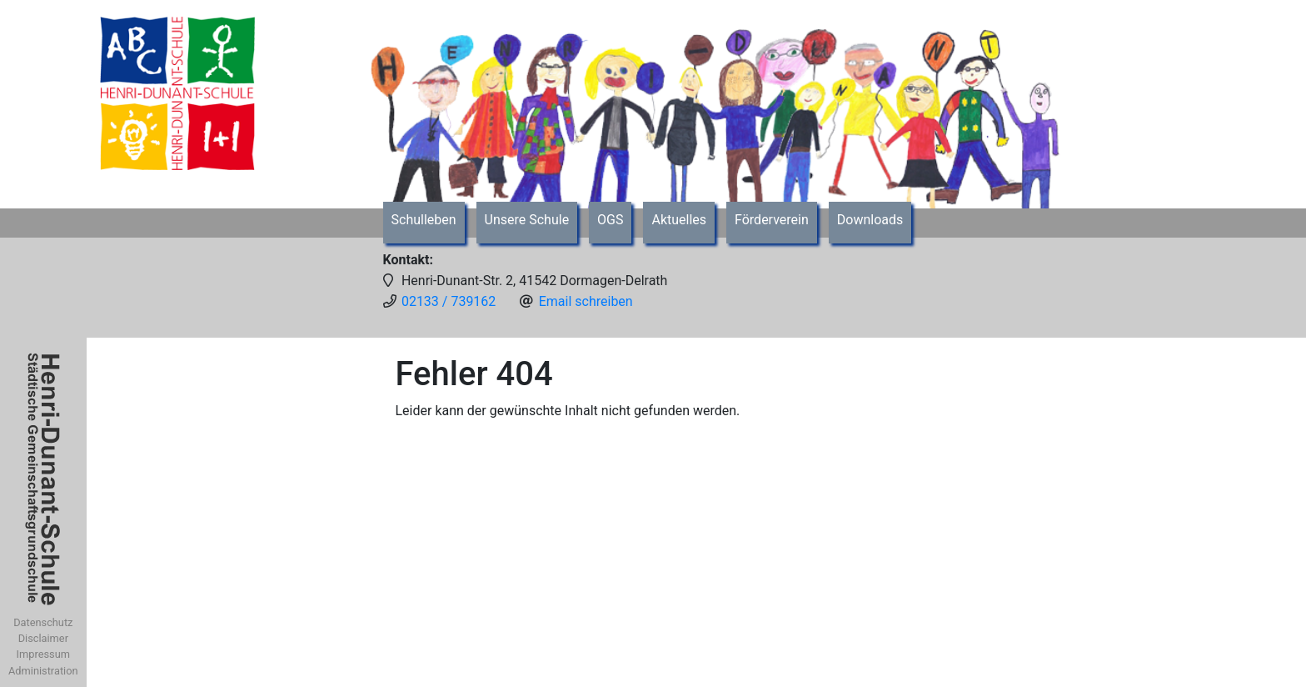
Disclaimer (43, 638)
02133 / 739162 (448, 301)
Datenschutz (42, 622)
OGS (610, 220)
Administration (43, 670)
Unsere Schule (527, 220)
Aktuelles (678, 220)
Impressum (43, 654)
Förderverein (772, 220)
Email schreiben (586, 301)
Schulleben (423, 220)
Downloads (870, 220)
